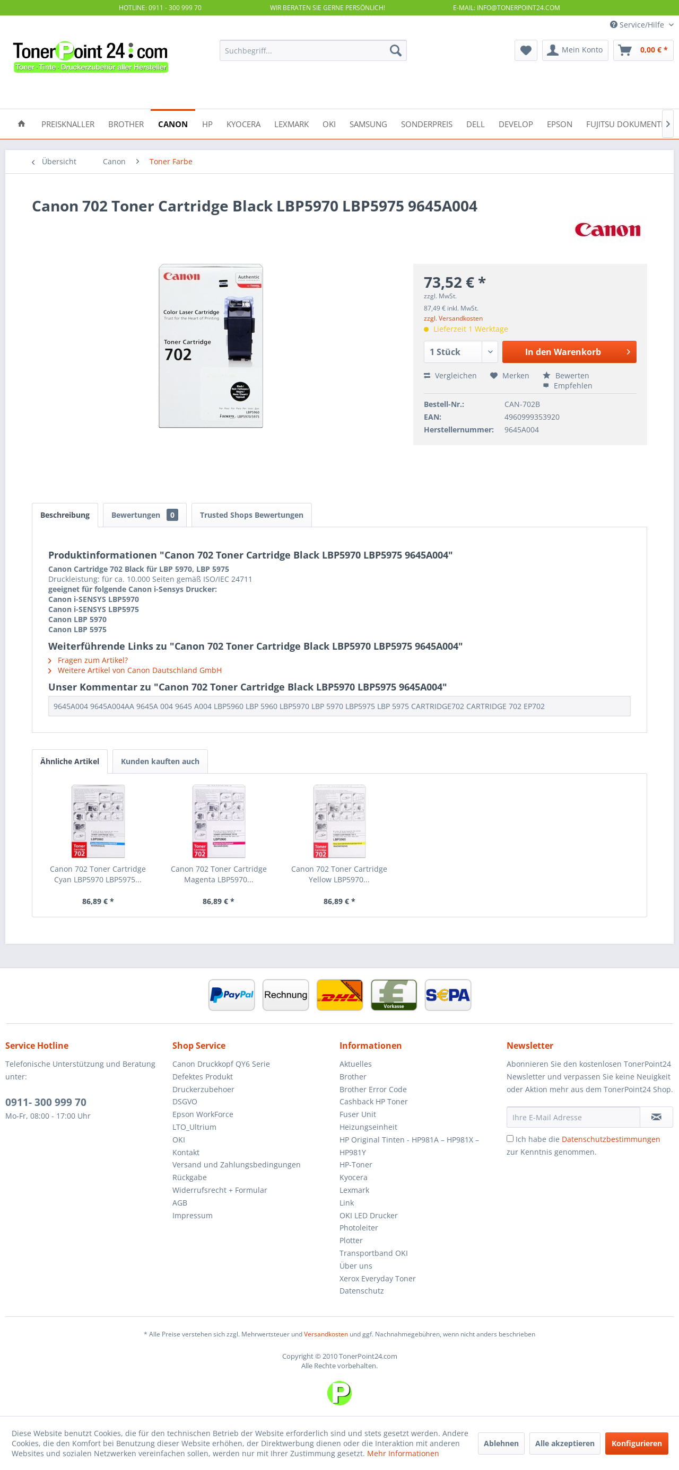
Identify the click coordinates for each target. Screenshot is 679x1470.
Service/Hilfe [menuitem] (638, 25)
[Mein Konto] (575, 50)
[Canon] (173, 123)
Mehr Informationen (403, 1453)
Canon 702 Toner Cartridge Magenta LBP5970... (219, 874)
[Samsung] (368, 123)
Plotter (351, 1240)
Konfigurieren (637, 1443)
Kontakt (185, 1152)
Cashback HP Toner (374, 1101)
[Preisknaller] (67, 123)
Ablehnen (501, 1443)
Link (347, 1203)
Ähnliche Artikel (69, 761)
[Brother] (126, 123)
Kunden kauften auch (160, 761)
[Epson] (559, 123)
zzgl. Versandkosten (453, 318)
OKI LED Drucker (369, 1215)
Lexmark (354, 1190)
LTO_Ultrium (194, 1127)
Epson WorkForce (202, 1114)
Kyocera (354, 1177)
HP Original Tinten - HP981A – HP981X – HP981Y (409, 1146)
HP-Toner (356, 1164)
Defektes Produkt (202, 1076)
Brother (353, 1076)
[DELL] (475, 123)
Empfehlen (568, 385)
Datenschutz (362, 1291)
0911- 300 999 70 (45, 1102)
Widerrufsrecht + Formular (219, 1190)
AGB (179, 1203)
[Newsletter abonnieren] (656, 1117)
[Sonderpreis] (426, 123)
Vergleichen (450, 375)
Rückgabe (189, 1177)
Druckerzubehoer (203, 1089)
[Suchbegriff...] (313, 50)
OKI (178, 1140)
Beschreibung (65, 515)
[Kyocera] (243, 123)
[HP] (207, 123)
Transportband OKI (374, 1253)
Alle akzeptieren (565, 1443)
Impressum (192, 1215)
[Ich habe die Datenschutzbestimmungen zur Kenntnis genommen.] (510, 1138)
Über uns (356, 1266)
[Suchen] (396, 50)
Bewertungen (144, 515)
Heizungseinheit (368, 1127)
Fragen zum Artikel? (88, 660)
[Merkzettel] (526, 50)
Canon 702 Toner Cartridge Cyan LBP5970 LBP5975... (98, 874)
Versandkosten (326, 1334)
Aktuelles (356, 1064)
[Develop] (516, 123)
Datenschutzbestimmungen (611, 1139)
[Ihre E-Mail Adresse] (573, 1117)
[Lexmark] (291, 123)
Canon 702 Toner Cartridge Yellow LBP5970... (339, 874)
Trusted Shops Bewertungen (251, 515)
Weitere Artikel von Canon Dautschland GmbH (135, 670)
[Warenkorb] (643, 50)
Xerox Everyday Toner (378, 1278)
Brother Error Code (373, 1089)
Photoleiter (359, 1228)
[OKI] (329, 123)
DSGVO (184, 1101)
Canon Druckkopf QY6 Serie (221, 1064)
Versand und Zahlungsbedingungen (236, 1164)
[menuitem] (313, 50)
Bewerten (566, 375)
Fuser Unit (358, 1114)
